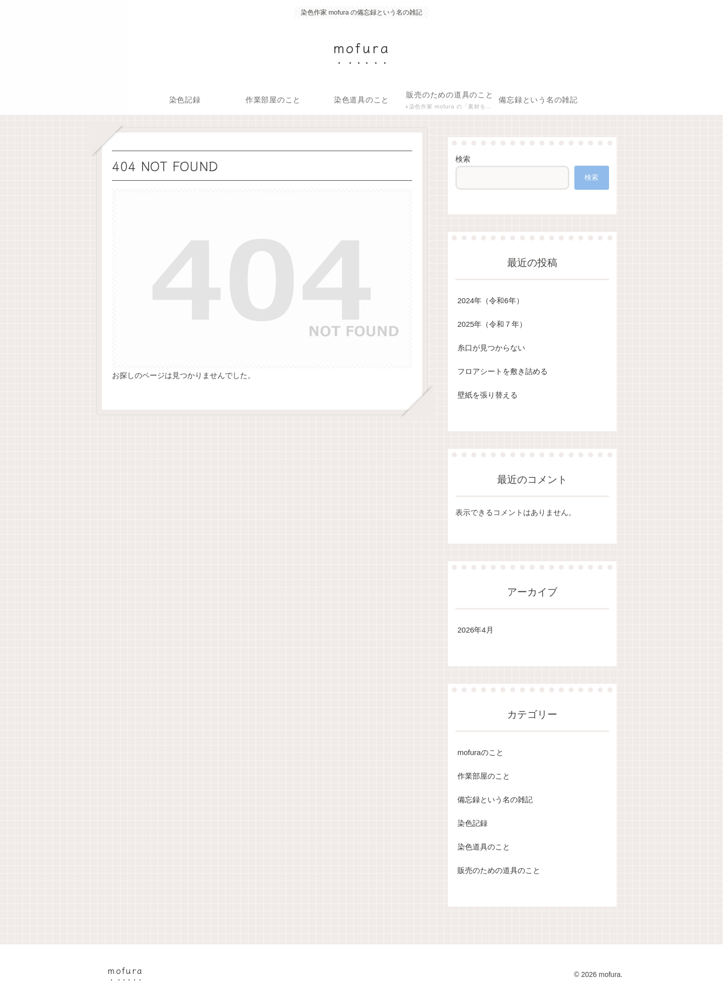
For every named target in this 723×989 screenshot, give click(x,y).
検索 (462, 159)
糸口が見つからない (491, 347)
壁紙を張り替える (487, 395)
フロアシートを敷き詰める (502, 371)
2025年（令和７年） (492, 324)
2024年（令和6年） (490, 300)
